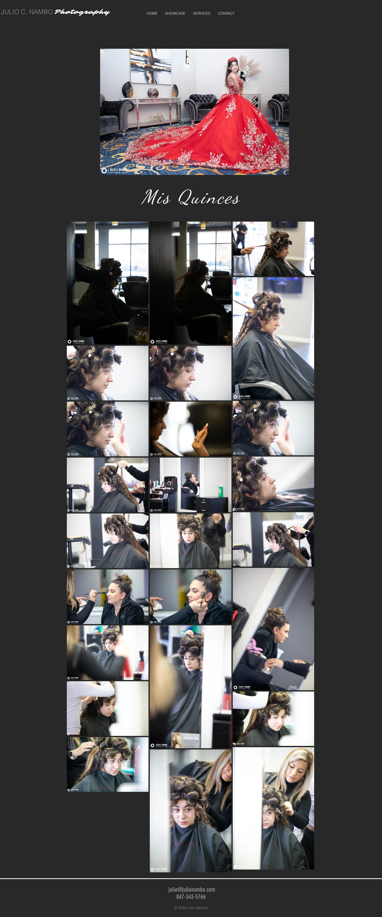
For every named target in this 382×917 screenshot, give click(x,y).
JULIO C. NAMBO (27, 12)
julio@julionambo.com (191, 889)
